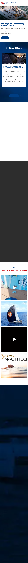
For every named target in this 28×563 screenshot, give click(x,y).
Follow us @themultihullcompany (14, 271)
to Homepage (5, 38)
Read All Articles (14, 96)
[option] (14, 70)
